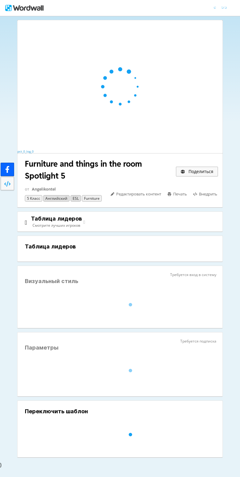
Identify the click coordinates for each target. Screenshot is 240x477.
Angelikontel (44, 189)
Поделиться (197, 171)
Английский (56, 198)
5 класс (33, 198)
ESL (76, 198)
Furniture (92, 198)
